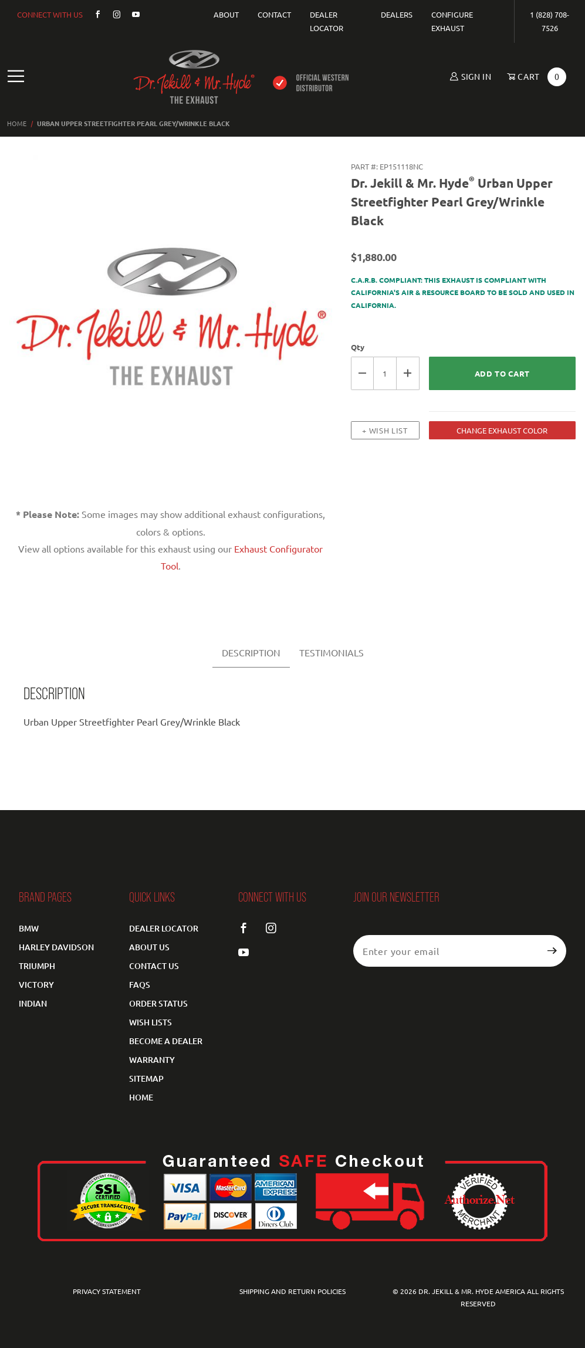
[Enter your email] (446, 951)
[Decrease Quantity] (362, 373)
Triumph (37, 965)
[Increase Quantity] (408, 373)
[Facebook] (93, 14)
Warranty (152, 1059)
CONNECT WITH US (50, 14)
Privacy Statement (107, 1291)
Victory (36, 984)
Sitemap (146, 1078)
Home (141, 1097)
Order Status (158, 1003)
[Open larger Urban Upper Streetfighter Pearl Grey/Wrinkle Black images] (170, 324)
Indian (33, 1003)
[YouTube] (131, 14)
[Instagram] (112, 14)
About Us (149, 947)
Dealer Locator (163, 928)
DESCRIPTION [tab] (251, 652)
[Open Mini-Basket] (532, 76)
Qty (357, 347)
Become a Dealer (165, 1040)
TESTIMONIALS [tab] (331, 652)
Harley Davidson (56, 947)
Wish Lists (150, 1022)
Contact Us (154, 965)
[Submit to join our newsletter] (552, 951)
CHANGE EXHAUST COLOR (501, 430)
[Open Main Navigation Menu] (16, 77)
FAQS (139, 984)
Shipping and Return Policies (292, 1291)
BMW (29, 928)
